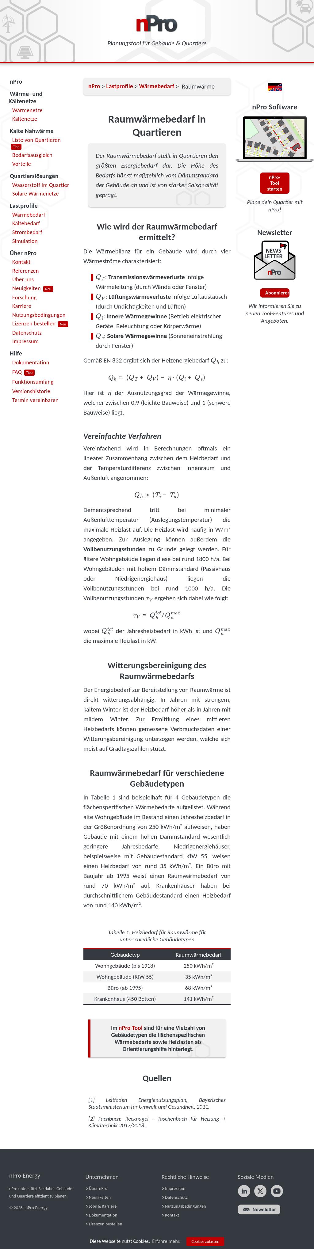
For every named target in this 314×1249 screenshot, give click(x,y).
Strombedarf (27, 232)
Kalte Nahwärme (32, 131)
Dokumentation (30, 362)
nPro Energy (24, 1175)
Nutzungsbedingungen (39, 314)
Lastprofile (24, 205)
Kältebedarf (26, 223)
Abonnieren (277, 293)
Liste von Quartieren (36, 139)
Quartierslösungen (34, 176)
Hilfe (16, 353)
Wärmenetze (27, 110)
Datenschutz (27, 332)
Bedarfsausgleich (32, 154)
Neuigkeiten (26, 288)
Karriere (21, 305)
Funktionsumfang (32, 381)
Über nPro (23, 253)
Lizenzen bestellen (34, 323)
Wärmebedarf (28, 214)
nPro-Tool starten (274, 183)
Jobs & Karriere (103, 1206)
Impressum (25, 341)
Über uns (23, 279)
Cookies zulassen (205, 1241)
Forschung (24, 297)
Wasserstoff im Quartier (40, 184)
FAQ (17, 371)
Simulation (25, 241)
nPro (16, 81)
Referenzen (25, 270)
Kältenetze (24, 118)
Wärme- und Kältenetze (26, 97)
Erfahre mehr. (166, 1241)
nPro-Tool (131, 1027)
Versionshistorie (31, 391)
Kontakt (21, 261)
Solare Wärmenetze (35, 193)
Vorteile (21, 163)
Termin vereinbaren (35, 400)
